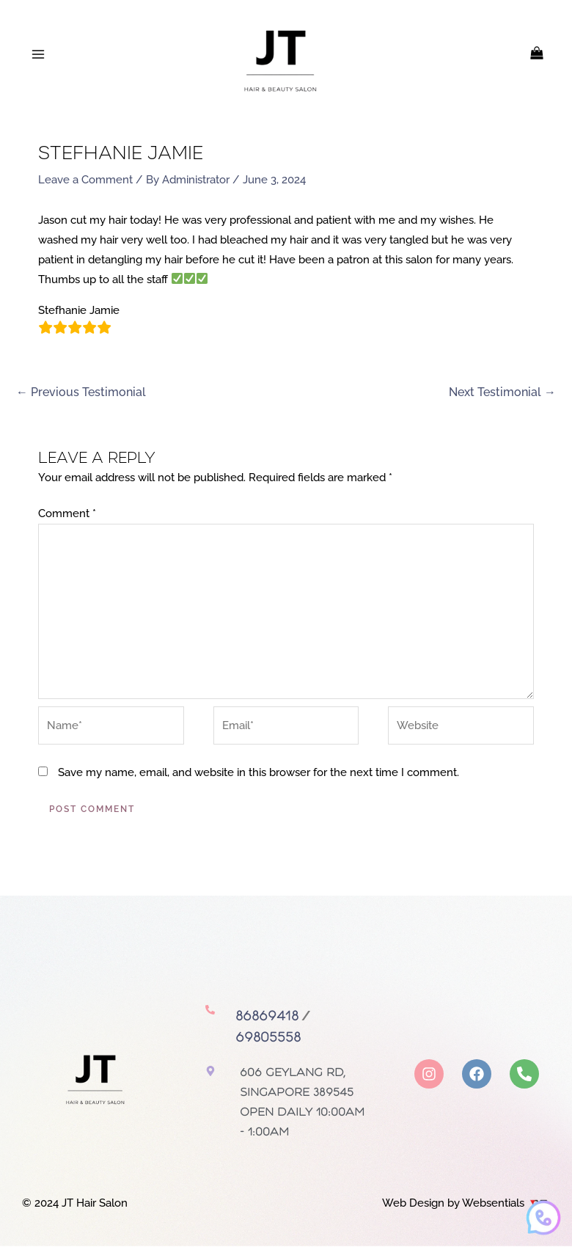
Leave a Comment (85, 180)
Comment (67, 515)
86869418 (266, 1018)
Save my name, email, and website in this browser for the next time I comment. (258, 774)
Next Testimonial (502, 393)
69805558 (268, 1039)
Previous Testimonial (81, 393)
